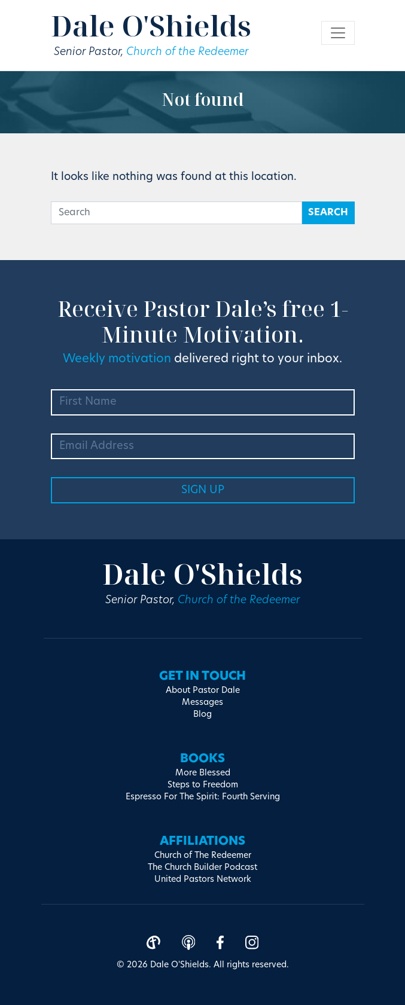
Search (328, 213)
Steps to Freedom (203, 785)
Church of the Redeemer (187, 52)
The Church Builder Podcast (202, 867)
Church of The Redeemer (202, 855)
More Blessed (202, 773)
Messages (202, 702)
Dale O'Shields (151, 25)
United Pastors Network (202, 879)
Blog (202, 714)
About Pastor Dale (203, 690)
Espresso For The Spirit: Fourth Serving (203, 797)
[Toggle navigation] (338, 33)
